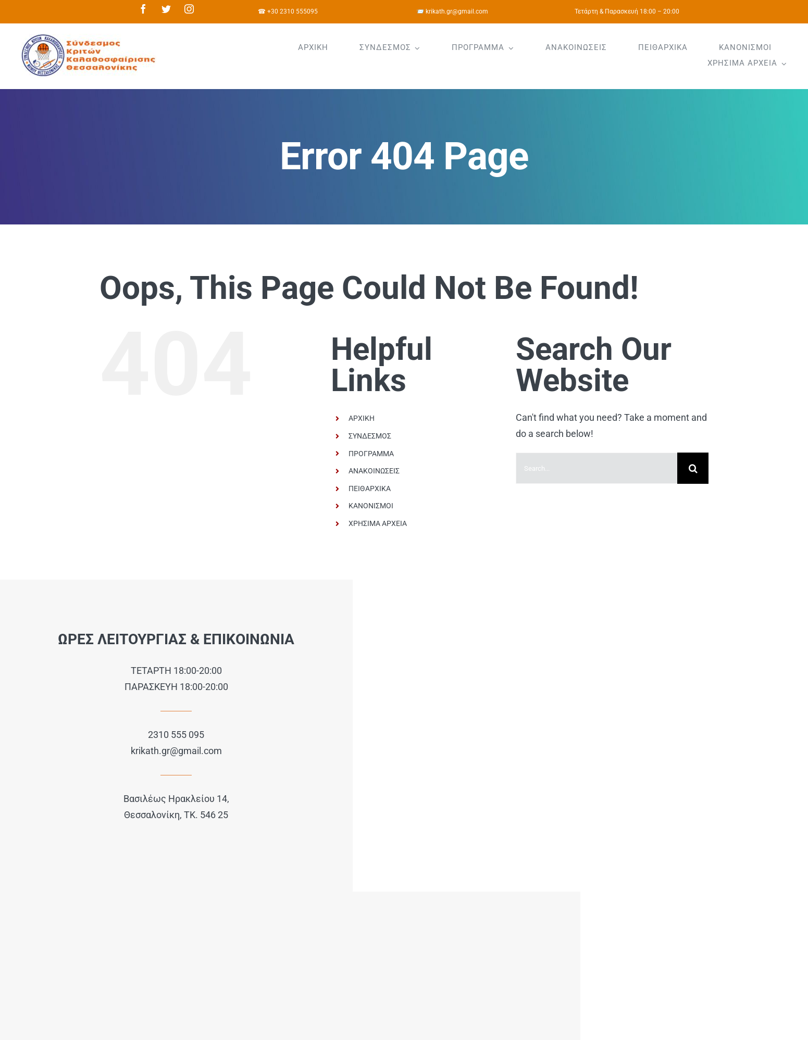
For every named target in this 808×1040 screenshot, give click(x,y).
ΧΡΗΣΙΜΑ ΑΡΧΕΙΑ (378, 523)
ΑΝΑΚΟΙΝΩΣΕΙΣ (374, 471)
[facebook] (143, 9)
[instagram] (189, 9)
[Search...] (596, 468)
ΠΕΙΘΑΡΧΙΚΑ (370, 488)
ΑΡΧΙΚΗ (362, 418)
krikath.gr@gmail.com (134, 752)
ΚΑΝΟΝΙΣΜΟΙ (371, 506)
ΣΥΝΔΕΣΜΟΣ (370, 436)
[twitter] (166, 9)
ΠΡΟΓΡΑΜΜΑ (371, 453)
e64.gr (216, 905)
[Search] (692, 468)
